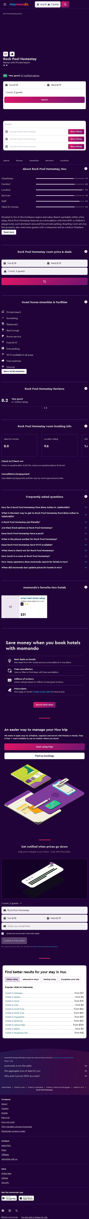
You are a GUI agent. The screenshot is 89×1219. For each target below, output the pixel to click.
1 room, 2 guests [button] (14, 92)
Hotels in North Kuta (14, 1013)
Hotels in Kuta (11, 1005)
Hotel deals (6, 1087)
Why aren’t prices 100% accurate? (46, 1076)
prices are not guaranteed (63, 1057)
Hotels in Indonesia (35, 1087)
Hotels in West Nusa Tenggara (58, 1087)
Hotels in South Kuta (14, 1009)
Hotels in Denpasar (14, 993)
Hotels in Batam (12, 1029)
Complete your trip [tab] (70, 979)
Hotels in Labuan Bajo (15, 1025)
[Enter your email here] (46, 926)
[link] (44, 705)
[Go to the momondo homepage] (19, 4)
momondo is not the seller (46, 1066)
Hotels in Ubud (12, 1001)
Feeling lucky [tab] (50, 979)
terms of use (38, 946)
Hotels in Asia (19, 1087)
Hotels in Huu (78, 1087)
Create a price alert (42, 692)
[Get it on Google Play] (9, 1198)
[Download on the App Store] (26, 1198)
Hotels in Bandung (13, 1021)
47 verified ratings (30, 76)
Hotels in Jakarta (12, 997)
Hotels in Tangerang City (16, 1033)
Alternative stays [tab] (31, 979)
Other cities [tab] (12, 979)
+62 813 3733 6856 (12, 72)
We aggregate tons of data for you (46, 1071)
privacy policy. (52, 946)
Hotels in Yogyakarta (14, 1017)
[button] (5, 4)
